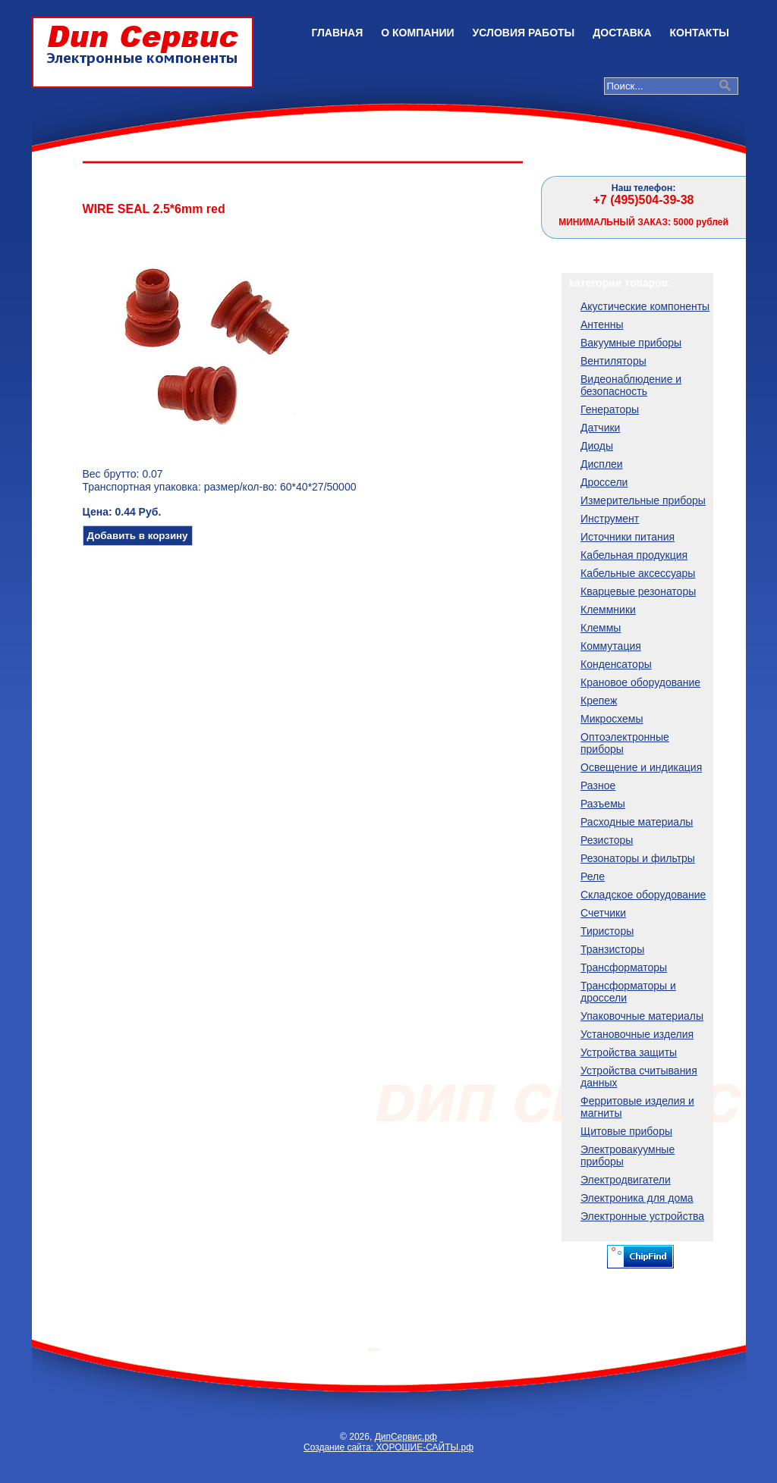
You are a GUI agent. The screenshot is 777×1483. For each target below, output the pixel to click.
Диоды (596, 446)
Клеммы (600, 628)
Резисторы (606, 840)
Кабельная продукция (633, 555)
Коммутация (610, 646)
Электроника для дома (637, 1198)
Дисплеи (601, 464)
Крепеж (598, 700)
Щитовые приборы (626, 1131)
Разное (597, 785)
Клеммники (608, 610)
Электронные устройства (642, 1216)
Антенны (602, 324)
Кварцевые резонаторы (638, 591)
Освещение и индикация (641, 767)
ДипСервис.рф (406, 1436)
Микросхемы (611, 719)
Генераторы (609, 409)
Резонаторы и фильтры (637, 858)
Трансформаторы (623, 967)
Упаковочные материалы (641, 1016)
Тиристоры (607, 931)
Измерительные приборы (643, 500)
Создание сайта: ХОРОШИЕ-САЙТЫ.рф (388, 1447)
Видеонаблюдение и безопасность (630, 385)
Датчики (600, 428)
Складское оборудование (643, 895)
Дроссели (604, 482)
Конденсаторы (616, 664)
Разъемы (602, 804)
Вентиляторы (613, 361)
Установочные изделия (637, 1034)
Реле (592, 876)
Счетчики (603, 913)
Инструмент (609, 519)
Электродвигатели (625, 1180)
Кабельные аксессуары (637, 573)
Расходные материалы (636, 822)
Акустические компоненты (644, 306)
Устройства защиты (628, 1052)
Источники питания (627, 537)
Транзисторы (612, 949)
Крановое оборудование (640, 682)
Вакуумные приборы (630, 343)
